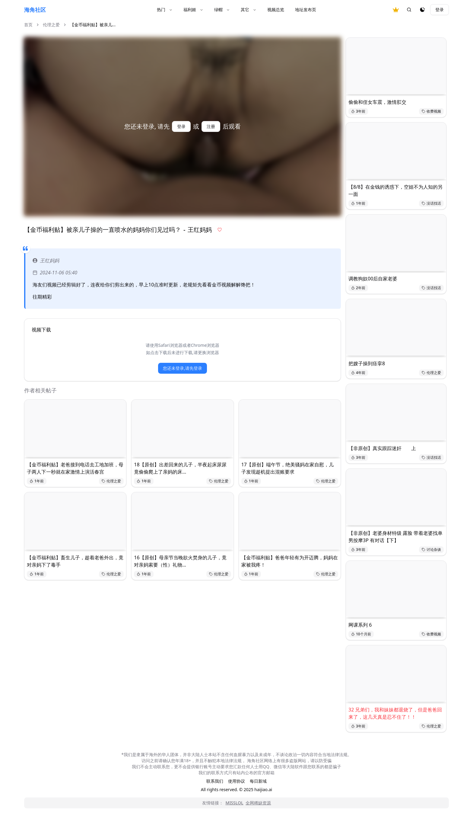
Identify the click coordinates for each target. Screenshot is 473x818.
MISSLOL (234, 803)
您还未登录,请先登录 (182, 368)
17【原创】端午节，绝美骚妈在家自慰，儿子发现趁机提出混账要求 (287, 468)
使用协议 (236, 781)
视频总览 (275, 9)
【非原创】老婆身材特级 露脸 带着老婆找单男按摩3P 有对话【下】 (395, 537)
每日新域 (258, 781)
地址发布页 (305, 9)
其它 (248, 9)
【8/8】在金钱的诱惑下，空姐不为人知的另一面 (395, 190)
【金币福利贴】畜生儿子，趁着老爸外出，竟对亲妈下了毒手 (75, 561)
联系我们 (214, 781)
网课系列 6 (360, 624)
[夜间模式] (422, 9)
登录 (439, 9)
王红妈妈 (46, 260)
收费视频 (431, 111)
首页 (28, 24)
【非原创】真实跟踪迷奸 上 (382, 448)
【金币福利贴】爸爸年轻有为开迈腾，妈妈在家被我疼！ (289, 561)
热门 (165, 9)
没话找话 (431, 203)
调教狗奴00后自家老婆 (372, 278)
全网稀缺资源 (258, 803)
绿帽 (222, 9)
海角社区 (35, 9)
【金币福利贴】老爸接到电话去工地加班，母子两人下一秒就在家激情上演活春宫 (75, 468)
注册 (211, 126)
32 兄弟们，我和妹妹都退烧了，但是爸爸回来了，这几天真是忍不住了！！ (395, 713)
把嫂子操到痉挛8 (366, 363)
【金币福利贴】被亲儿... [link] (93, 24)
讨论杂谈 (431, 549)
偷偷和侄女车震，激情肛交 (377, 102)
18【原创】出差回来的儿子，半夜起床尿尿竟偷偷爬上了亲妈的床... (180, 468)
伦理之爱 (51, 24)
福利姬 (193, 9)
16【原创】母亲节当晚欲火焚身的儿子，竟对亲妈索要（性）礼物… (180, 561)
